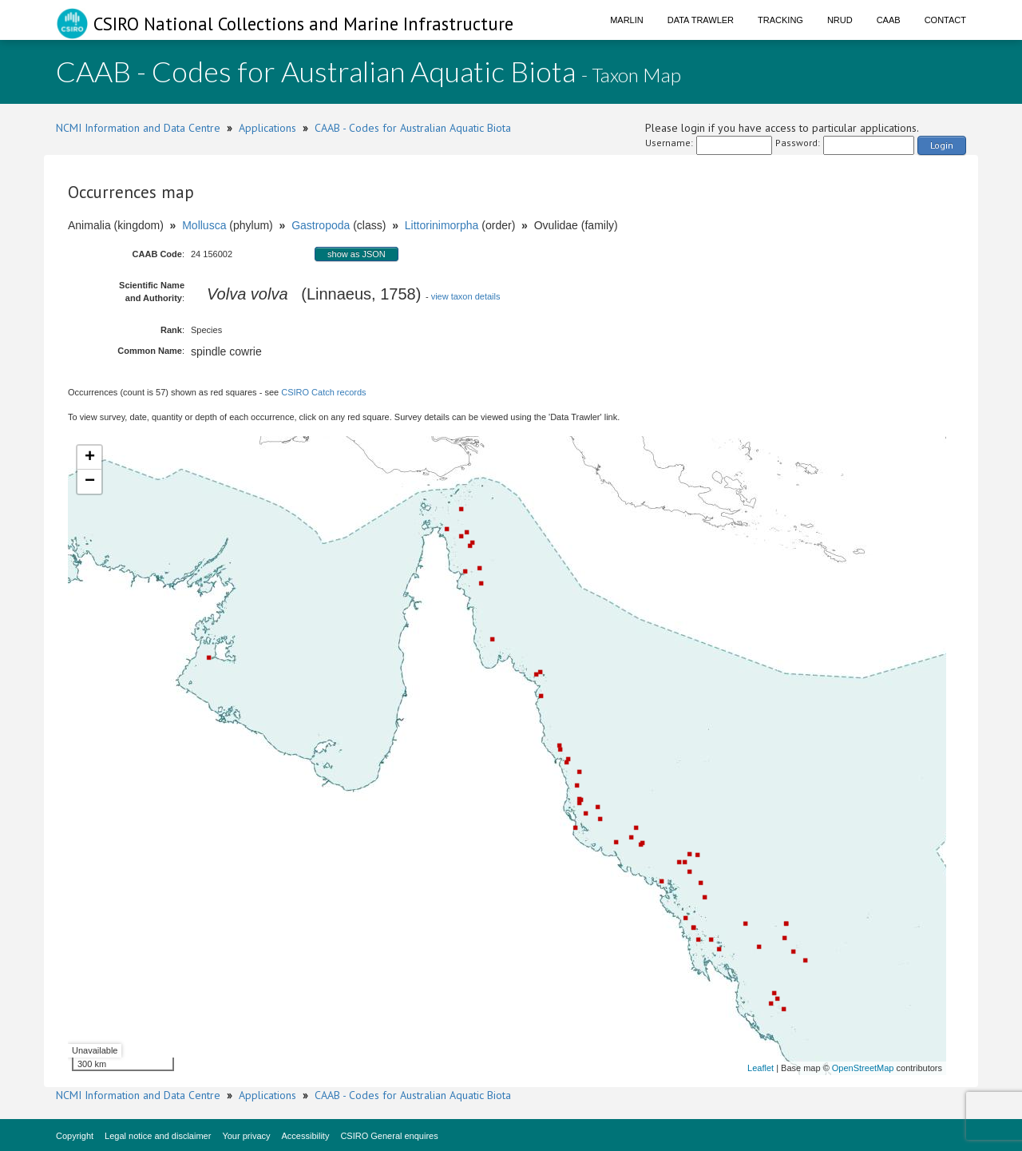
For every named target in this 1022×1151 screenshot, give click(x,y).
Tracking (780, 20)
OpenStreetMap (863, 1068)
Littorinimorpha (442, 225)
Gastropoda (320, 225)
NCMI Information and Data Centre (138, 128)
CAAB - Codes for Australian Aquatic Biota (413, 128)
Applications (267, 128)
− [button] (90, 482)
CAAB (889, 20)
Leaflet (760, 1068)
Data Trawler (700, 20)
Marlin (627, 20)
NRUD (840, 20)
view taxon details (466, 296)
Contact (945, 20)
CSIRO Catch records (323, 392)
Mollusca (204, 225)
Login (941, 145)
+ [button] (90, 458)
